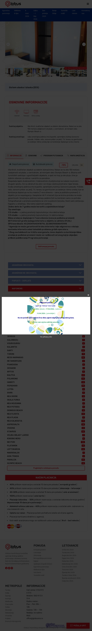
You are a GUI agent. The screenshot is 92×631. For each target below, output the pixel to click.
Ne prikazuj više (46, 337)
